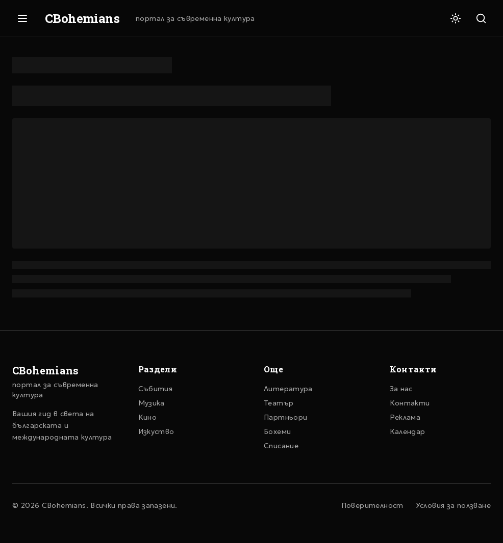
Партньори (285, 417)
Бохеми (277, 431)
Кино (147, 417)
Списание (281, 445)
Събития (155, 388)
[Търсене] (481, 18)
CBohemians (82, 18)
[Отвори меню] (22, 18)
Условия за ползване (453, 505)
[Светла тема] (455, 18)
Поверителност (372, 505)
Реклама (405, 417)
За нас (401, 388)
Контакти (410, 403)
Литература (288, 388)
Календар (407, 431)
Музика (151, 403)
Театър (278, 403)
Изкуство (156, 431)
